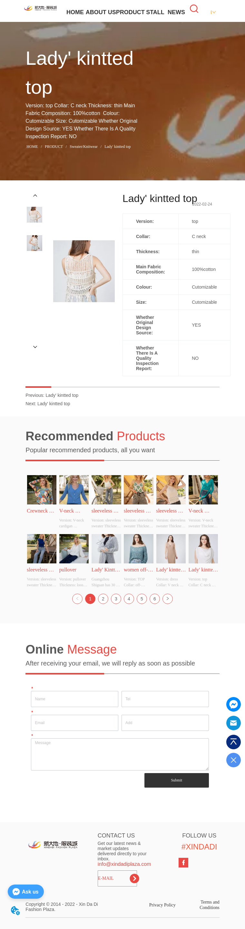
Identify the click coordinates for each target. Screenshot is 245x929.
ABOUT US (101, 12)
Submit (176, 780)
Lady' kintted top (117, 146)
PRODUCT (130, 12)
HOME (75, 12)
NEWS (176, 12)
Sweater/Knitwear (84, 146)
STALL (155, 12)
